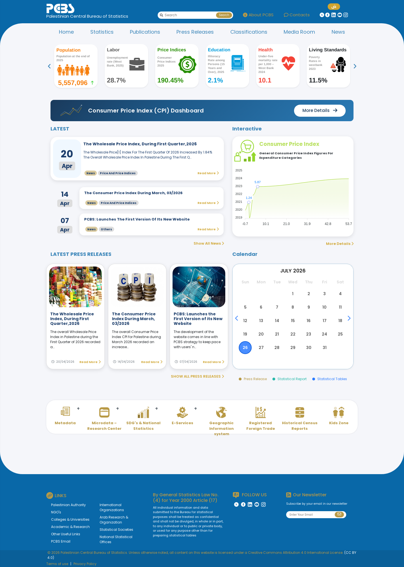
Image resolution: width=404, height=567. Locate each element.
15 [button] (293, 320)
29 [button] (292, 347)
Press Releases (195, 31)
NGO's (56, 512)
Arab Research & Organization (114, 520)
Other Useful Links (65, 534)
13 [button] (261, 320)
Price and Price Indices (118, 173)
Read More (90, 362)
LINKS (56, 495)
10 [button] (324, 307)
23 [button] (308, 334)
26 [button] (245, 347)
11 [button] (340, 307)
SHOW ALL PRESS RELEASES (197, 376)
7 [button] (277, 307)
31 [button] (325, 347)
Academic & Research (70, 526)
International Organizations (112, 507)
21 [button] (277, 334)
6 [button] (261, 307)
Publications (145, 31)
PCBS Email (60, 541)
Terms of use (57, 563)
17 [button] (325, 320)
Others (106, 229)
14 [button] (277, 320)
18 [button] (340, 320)
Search (224, 15)
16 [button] (309, 320)
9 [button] (308, 307)
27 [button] (261, 347)
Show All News (209, 243)
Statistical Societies (116, 529)
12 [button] (245, 320)
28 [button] (276, 347)
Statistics (102, 31)
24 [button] (324, 334)
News (338, 31)
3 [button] (324, 294)
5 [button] (245, 307)
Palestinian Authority (68, 504)
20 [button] (261, 334)
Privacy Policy (85, 563)
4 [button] (340, 294)
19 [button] (245, 334)
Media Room (299, 31)
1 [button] (292, 294)
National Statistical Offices (116, 539)
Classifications (248, 31)
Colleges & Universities (70, 519)
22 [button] (292, 334)
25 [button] (340, 334)
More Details (340, 243)
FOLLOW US (250, 495)
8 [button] (292, 307)
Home (66, 31)
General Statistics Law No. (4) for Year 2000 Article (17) (186, 497)
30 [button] (308, 347)
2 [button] (308, 294)
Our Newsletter (306, 494)
